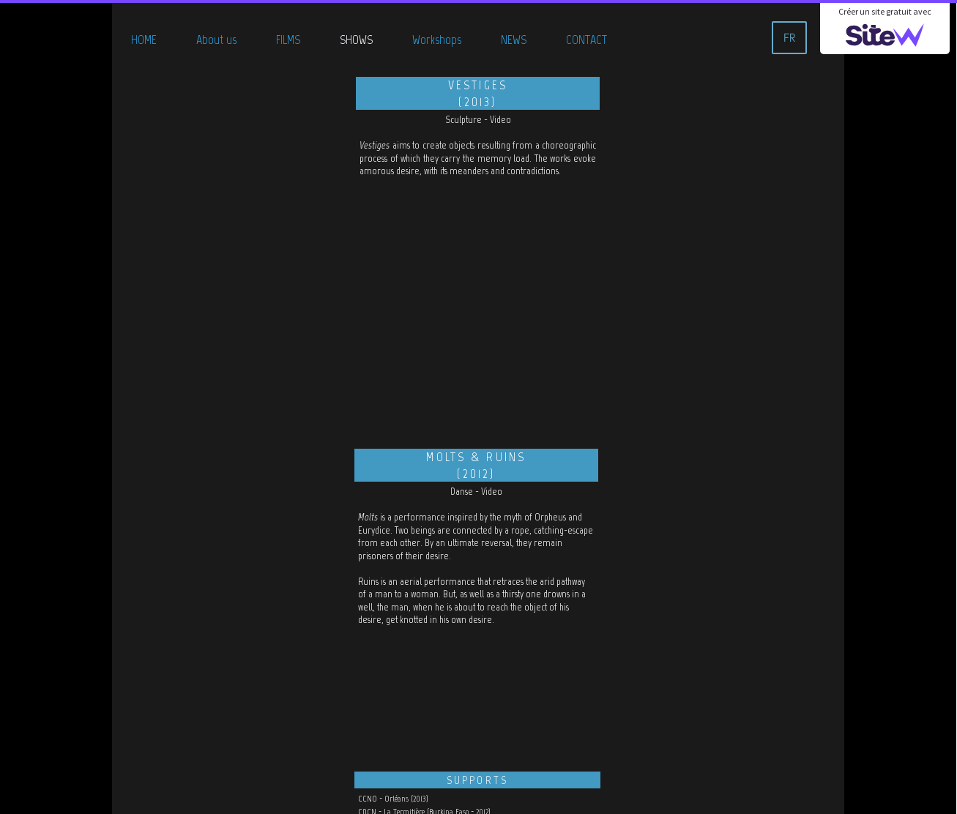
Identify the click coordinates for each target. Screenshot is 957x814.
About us (216, 39)
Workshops (436, 39)
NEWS (513, 39)
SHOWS (356, 39)
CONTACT (586, 39)
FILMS (288, 39)
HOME (144, 39)
